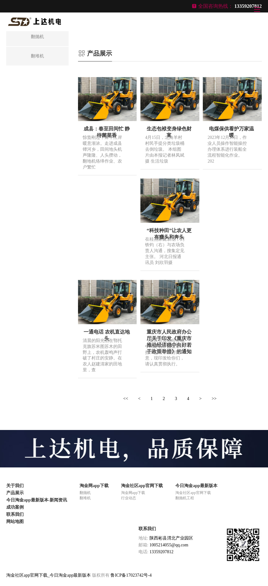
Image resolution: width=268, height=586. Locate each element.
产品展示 (15, 493)
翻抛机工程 (184, 498)
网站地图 (15, 521)
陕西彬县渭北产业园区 (171, 538)
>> (214, 398)
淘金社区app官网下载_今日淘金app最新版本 (48, 575)
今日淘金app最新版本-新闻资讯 (36, 500)
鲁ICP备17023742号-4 (130, 575)
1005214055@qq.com (168, 545)
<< (125, 398)
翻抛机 (85, 493)
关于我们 (15, 485)
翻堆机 (85, 498)
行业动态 (128, 498)
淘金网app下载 (94, 485)
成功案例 (15, 507)
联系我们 (15, 514)
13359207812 (161, 551)
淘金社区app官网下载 (142, 485)
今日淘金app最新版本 (196, 485)
